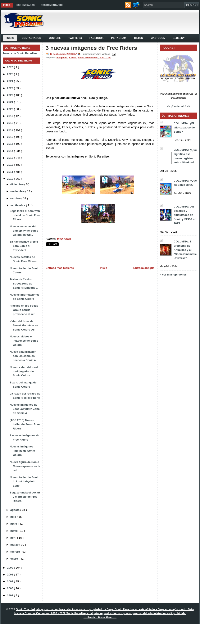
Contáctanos (31, 38)
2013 (10, 157)
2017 (10, 130)
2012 (10, 164)
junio (14, 523)
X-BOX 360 (105, 57)
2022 (10, 95)
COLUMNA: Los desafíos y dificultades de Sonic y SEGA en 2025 (185, 215)
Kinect (73, 57)
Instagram (118, 38)
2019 (10, 116)
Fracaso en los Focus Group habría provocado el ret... (24, 310)
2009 (10, 567)
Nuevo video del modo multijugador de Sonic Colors (24, 371)
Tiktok (138, 38)
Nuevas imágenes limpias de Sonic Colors (22, 450)
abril (13, 537)
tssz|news (64, 239)
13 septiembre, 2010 (61, 54)
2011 (10, 171)
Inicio (6, 5)
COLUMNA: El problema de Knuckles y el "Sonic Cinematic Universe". (185, 250)
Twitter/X (75, 38)
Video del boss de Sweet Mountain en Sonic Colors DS (24, 325)
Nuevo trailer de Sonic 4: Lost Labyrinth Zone (24, 481)
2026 (10, 67)
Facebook (96, 38)
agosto (15, 509)
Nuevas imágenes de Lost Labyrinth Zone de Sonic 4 (25, 409)
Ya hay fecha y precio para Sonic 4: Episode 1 (24, 246)
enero (14, 558)
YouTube (55, 38)
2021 (10, 102)
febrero (15, 551)
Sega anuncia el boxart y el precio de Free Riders (25, 496)
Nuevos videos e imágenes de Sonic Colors (24, 340)
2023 (10, 88)
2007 (10, 581)
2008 (10, 574)
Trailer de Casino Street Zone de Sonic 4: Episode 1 (24, 283)
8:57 (75, 54)
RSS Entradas (26, 5)
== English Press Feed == (100, 617)
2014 (10, 150)
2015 (10, 143)
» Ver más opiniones (173, 274)
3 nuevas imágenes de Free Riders (91, 48)
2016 (10, 136)
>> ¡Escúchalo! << (178, 106)
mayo (14, 530)
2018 (10, 122)
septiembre (18, 205)
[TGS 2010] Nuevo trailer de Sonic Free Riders (25, 424)
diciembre (17, 184)
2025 (10, 74)
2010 (10, 178)
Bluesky (179, 38)
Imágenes (62, 57)
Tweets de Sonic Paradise (20, 53)
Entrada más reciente (60, 267)
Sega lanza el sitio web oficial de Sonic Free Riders (25, 215)
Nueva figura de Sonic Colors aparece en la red (25, 466)
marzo (14, 544)
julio (13, 516)
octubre (16, 198)
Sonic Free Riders (88, 57)
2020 (10, 109)
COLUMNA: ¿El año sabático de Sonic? (184, 127)
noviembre (17, 191)
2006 (10, 588)
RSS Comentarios (52, 5)
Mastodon (158, 38)
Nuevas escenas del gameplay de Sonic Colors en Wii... (24, 230)
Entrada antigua (143, 267)
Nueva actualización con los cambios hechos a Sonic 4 (23, 356)
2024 (10, 81)
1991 (10, 595)
